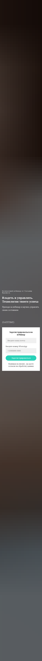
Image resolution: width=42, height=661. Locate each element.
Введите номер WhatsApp (16, 346)
